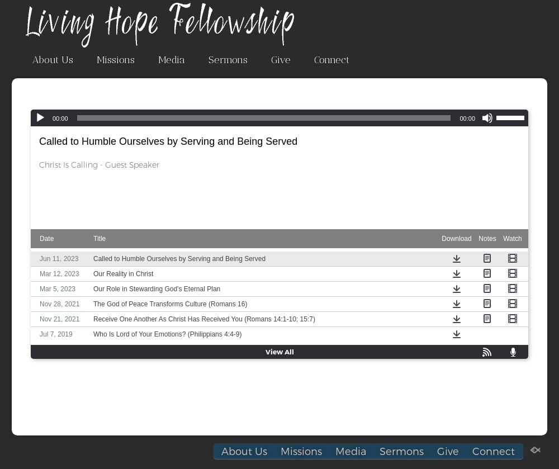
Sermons (228, 60)
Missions (116, 60)
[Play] (40, 118)
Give (281, 60)
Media (171, 60)
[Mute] (487, 118)
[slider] (264, 118)
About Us (52, 60)
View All (280, 352)
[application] (279, 118)
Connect (331, 60)
